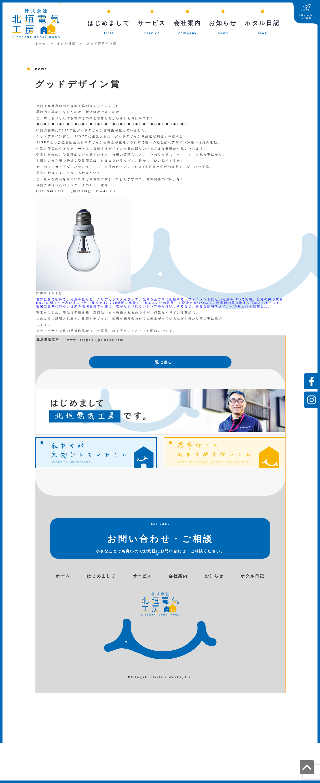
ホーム (40, 44)
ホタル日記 (66, 44)
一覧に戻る (162, 363)
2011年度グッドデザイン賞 (83, 131)
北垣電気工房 (47, 341)
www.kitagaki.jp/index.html (96, 341)
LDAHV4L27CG (50, 192)
